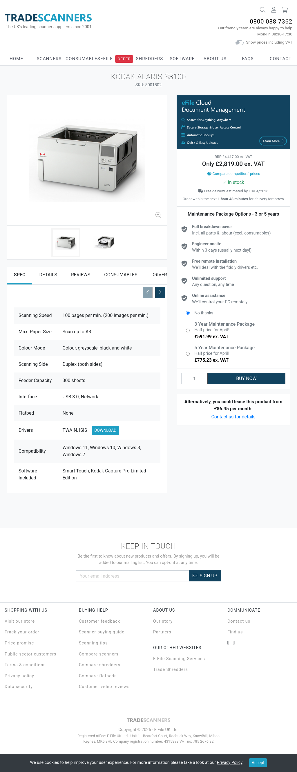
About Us (215, 58)
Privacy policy (19, 676)
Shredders (149, 58)
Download (105, 430)
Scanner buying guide (101, 632)
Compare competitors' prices (233, 173)
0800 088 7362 (271, 21)
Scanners (49, 58)
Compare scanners (99, 654)
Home (16, 58)
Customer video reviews (104, 686)
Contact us (238, 621)
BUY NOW (246, 378)
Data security (19, 686)
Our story (163, 621)
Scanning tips (93, 643)
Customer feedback (99, 621)
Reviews (80, 274)
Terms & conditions (25, 664)
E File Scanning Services (179, 658)
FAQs (247, 58)
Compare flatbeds (98, 676)
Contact (280, 58)
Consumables (83, 58)
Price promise (19, 643)
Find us (235, 632)
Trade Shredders (170, 669)
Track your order (22, 632)
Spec (19, 274)
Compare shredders (99, 664)
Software (182, 58)
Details (48, 274)
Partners (162, 632)
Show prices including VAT (269, 42)
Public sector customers (30, 654)
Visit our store (20, 621)
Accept (258, 762)
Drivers (160, 274)
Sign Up (205, 575)
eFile (106, 58)
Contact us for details (233, 417)
